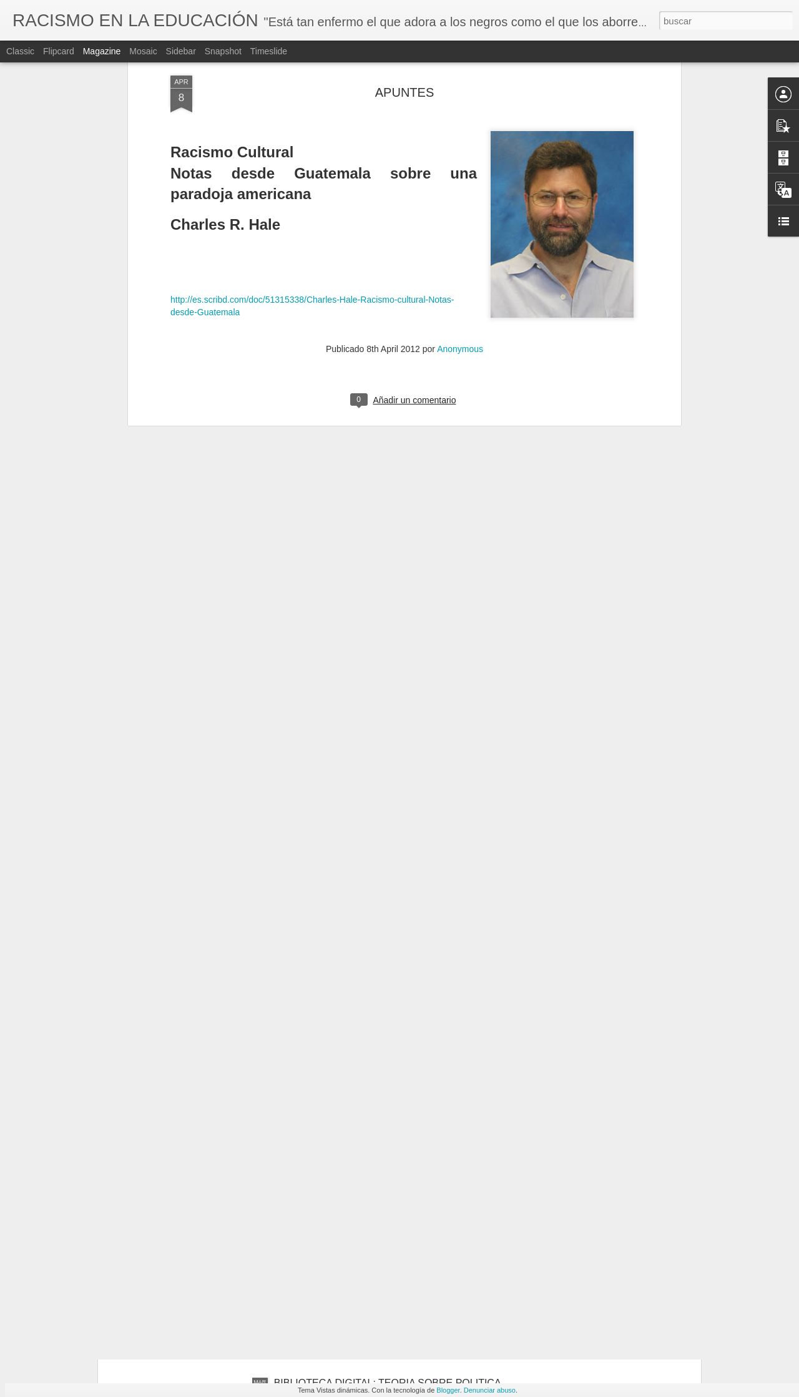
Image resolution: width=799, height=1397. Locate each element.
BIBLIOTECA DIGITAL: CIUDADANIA (357, 1241)
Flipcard (58, 51)
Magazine (102, 51)
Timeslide (268, 51)
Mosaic (143, 51)
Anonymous (460, 222)
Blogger (447, 1390)
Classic (20, 51)
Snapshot (223, 51)
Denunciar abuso (490, 1390)
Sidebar (181, 51)
